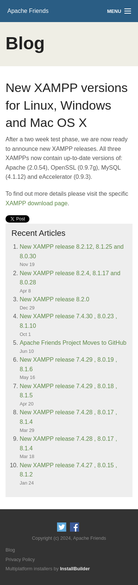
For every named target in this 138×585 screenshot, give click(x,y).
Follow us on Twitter (61, 527)
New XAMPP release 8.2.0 (54, 299)
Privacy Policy (20, 559)
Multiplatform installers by (48, 568)
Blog (10, 550)
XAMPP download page (37, 203)
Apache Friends (28, 11)
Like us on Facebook (74, 527)
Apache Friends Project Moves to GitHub (73, 343)
